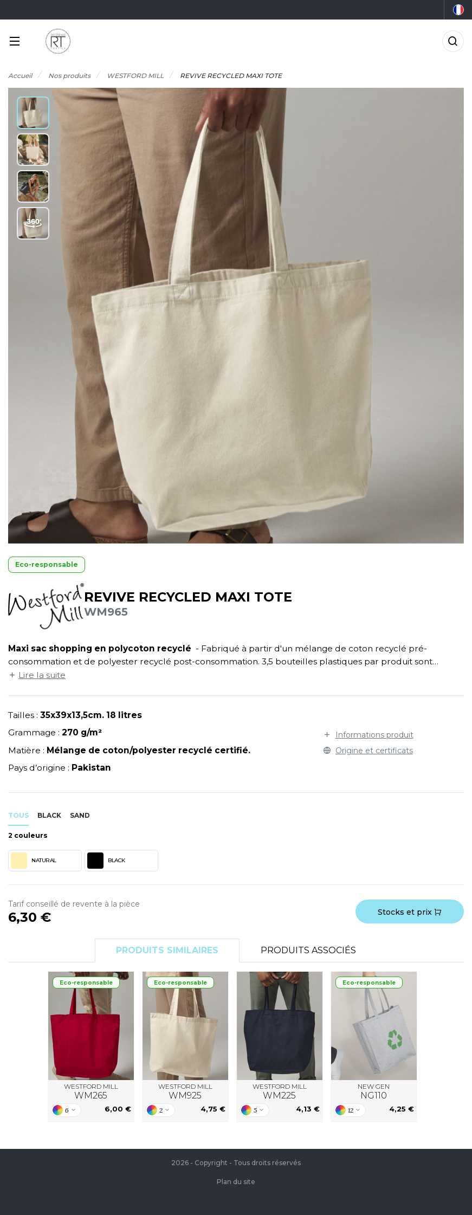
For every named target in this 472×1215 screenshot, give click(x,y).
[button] (33, 112)
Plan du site (236, 1182)
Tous (18, 815)
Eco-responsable (46, 564)
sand (80, 815)
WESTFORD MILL (91, 1092)
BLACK (106, 860)
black (49, 815)
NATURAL (33, 860)
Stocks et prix (410, 912)
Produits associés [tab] (308, 950)
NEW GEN (374, 1092)
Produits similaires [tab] (167, 950)
